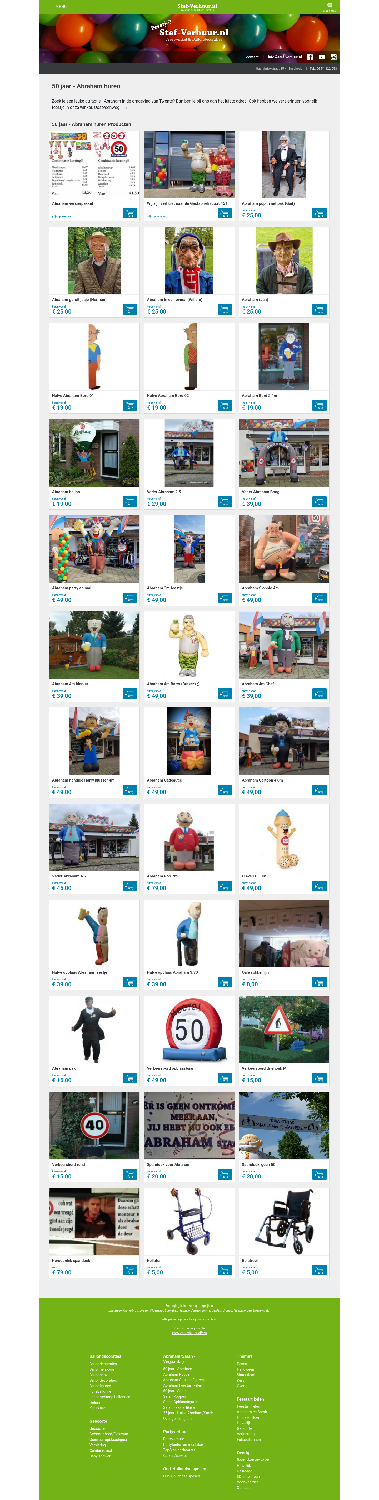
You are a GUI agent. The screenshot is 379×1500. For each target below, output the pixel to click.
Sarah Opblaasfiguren (180, 1402)
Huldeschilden (248, 1417)
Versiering (97, 1445)
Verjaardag (246, 1434)
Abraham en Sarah (252, 1412)
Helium (95, 1402)
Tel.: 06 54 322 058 (323, 68)
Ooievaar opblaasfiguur (108, 1439)
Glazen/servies (175, 1455)
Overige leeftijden (177, 1418)
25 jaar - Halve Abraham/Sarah (188, 1413)
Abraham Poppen (177, 1374)
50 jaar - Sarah (175, 1391)
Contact (243, 1488)
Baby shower (100, 1456)
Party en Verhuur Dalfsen (189, 1333)
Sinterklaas (246, 1375)
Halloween (245, 1369)
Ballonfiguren (100, 1386)
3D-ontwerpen (248, 1477)
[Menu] (57, 7)
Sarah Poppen (174, 1396)
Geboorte (97, 1428)
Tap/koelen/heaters (179, 1450)
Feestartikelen (248, 1406)
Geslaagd (244, 1471)
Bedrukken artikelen (253, 1460)
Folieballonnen (101, 1391)
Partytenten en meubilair (183, 1444)
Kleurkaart (97, 1408)
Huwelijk (244, 1423)
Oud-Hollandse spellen (181, 1476)
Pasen (242, 1364)
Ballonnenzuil (100, 1375)
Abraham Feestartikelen (182, 1385)
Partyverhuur (173, 1439)
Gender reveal (100, 1450)
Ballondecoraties (103, 1364)
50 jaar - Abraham (177, 1369)
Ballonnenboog (101, 1369)
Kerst (241, 1380)
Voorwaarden (248, 1482)
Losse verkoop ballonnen (109, 1397)
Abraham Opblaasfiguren (183, 1380)
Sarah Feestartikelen (180, 1407)
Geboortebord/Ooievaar (108, 1434)
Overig (242, 1386)
